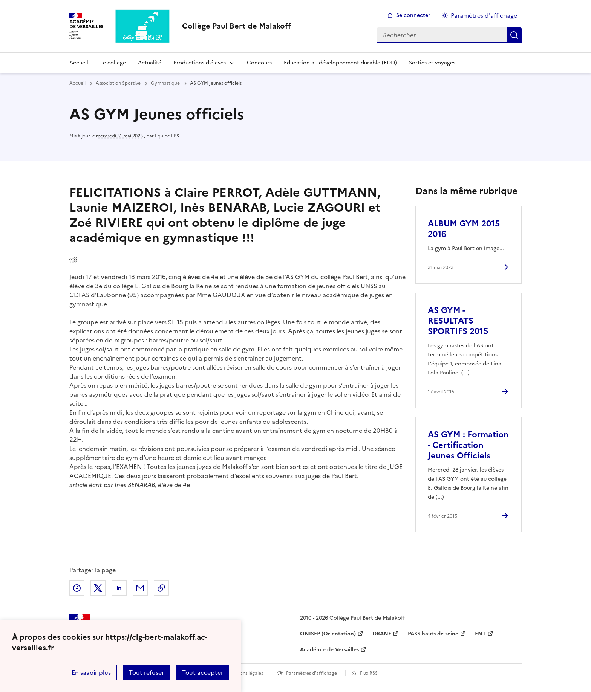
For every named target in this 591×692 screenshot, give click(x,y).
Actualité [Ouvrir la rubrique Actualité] (149, 63)
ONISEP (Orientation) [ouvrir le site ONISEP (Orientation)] (328, 634)
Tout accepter (202, 672)
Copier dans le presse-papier (161, 588)
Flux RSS (369, 673)
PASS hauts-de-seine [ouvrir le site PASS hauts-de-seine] (433, 634)
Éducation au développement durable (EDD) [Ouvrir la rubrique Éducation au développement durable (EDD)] (340, 63)
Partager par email (140, 588)
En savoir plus (91, 672)
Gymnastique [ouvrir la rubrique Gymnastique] (165, 83)
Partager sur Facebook (76, 588)
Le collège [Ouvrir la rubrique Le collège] (113, 63)
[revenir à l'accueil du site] (236, 26)
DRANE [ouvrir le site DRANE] (381, 634)
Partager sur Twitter (98, 588)
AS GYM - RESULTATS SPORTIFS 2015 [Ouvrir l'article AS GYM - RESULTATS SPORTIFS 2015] (458, 321)
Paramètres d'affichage (311, 673)
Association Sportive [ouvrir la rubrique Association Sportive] (118, 83)
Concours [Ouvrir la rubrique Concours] (259, 63)
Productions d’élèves (199, 63)
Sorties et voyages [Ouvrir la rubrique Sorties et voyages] (432, 63)
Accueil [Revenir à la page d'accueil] (78, 63)
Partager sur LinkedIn (119, 588)
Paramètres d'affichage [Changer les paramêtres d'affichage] (484, 15)
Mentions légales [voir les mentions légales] (245, 673)
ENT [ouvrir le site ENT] (480, 634)
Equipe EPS (167, 136)
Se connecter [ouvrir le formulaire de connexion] (413, 15)
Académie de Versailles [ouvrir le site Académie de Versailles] (329, 650)
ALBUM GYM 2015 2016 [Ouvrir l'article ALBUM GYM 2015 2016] (464, 228)
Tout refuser (146, 672)
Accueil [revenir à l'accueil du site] (77, 83)
